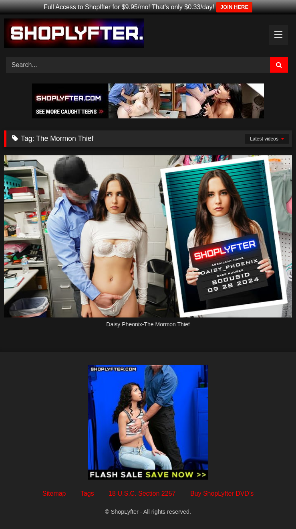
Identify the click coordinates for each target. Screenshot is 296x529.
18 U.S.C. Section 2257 (142, 493)
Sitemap (54, 493)
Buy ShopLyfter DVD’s (222, 493)
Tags (87, 493)
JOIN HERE (234, 7)
